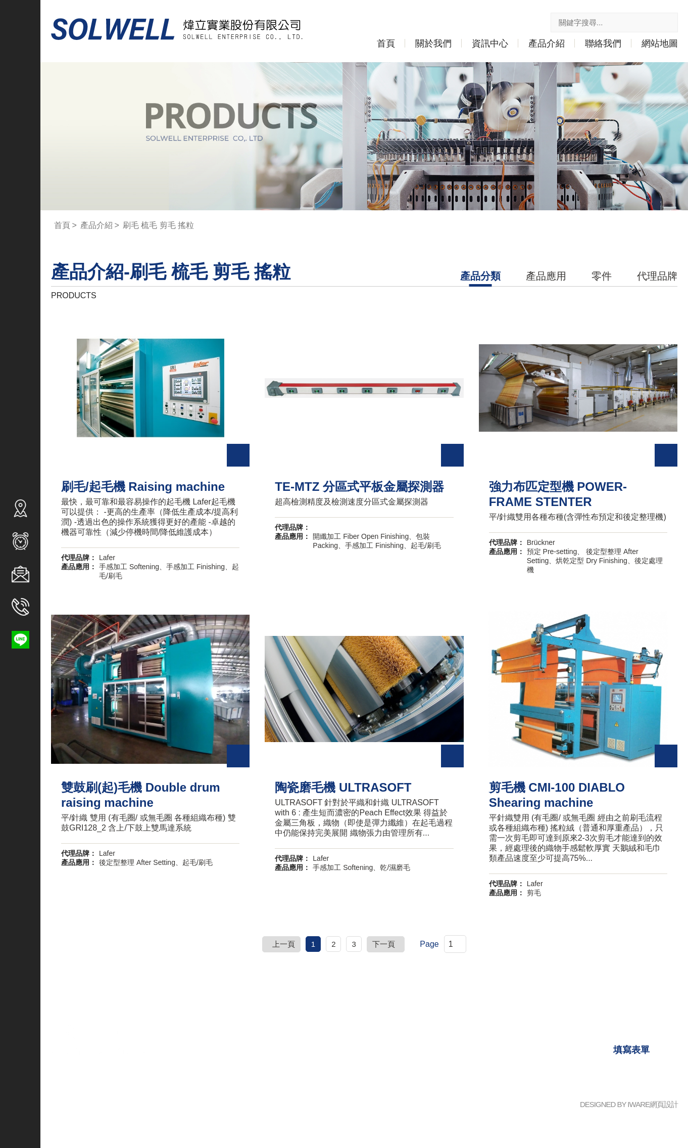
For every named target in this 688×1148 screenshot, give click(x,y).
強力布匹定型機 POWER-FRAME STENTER (577, 495)
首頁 (386, 44)
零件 (602, 277)
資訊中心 (490, 44)
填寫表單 (631, 1051)
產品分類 (480, 277)
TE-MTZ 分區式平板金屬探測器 (359, 487)
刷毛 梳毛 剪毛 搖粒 (164, 226)
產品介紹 (546, 44)
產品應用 (546, 277)
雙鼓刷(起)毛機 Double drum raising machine (143, 796)
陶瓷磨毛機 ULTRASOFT (341, 788)
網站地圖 (660, 44)
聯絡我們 (603, 44)
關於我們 (433, 44)
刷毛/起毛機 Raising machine (145, 487)
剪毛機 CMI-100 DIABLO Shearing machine (557, 796)
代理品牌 (657, 277)
